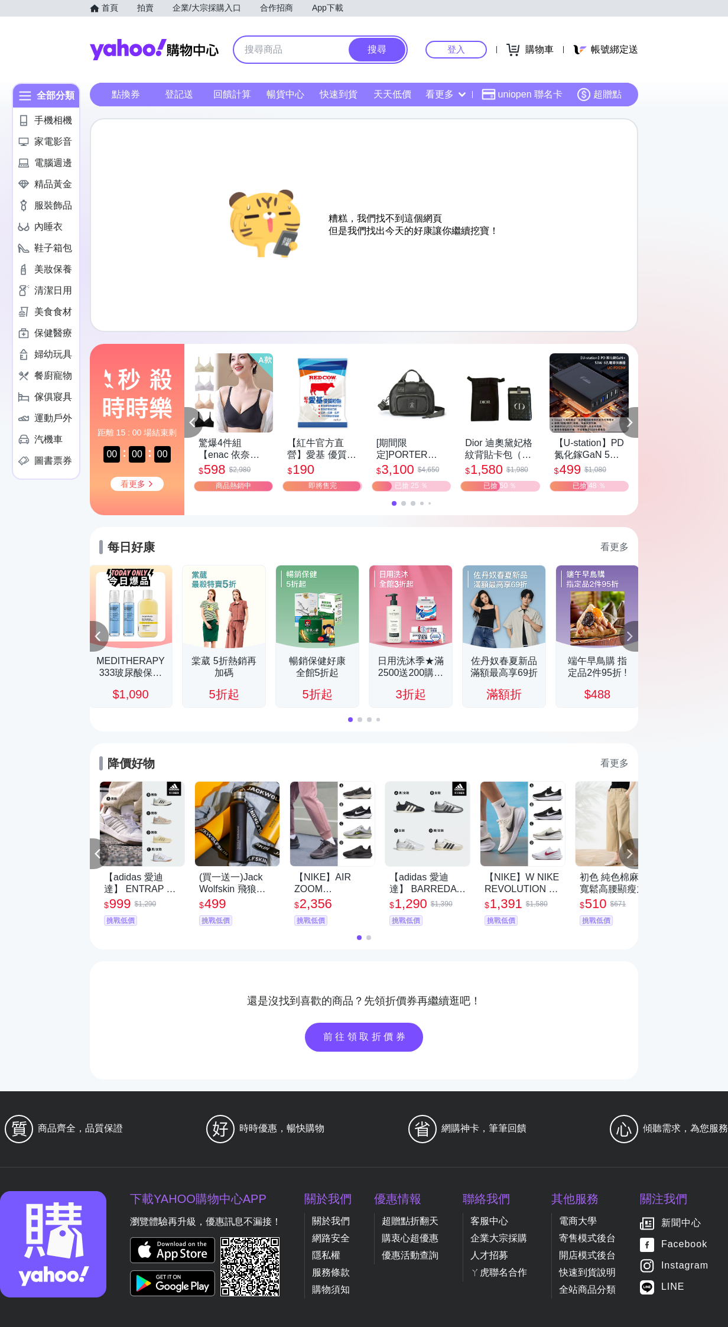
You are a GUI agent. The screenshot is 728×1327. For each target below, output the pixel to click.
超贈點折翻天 (410, 1221)
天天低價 (392, 94)
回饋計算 (232, 94)
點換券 (126, 94)
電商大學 (578, 1221)
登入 (456, 49)
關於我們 (331, 1221)
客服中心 (489, 1221)
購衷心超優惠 (410, 1238)
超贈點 (599, 94)
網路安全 (331, 1238)
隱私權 (326, 1255)
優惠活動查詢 (410, 1255)
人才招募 (489, 1255)
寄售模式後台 (587, 1238)
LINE (673, 1287)
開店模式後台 (587, 1255)
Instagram (684, 1266)
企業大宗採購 (498, 1238)
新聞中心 (681, 1223)
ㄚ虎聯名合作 (498, 1272)
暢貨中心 (285, 94)
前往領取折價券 (365, 1037)
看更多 (445, 94)
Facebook (684, 1245)
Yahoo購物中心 (154, 49)
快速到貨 (339, 94)
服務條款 (331, 1272)
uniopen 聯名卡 (522, 94)
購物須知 (331, 1289)
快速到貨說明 (587, 1272)
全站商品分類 (587, 1289)
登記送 (179, 94)
